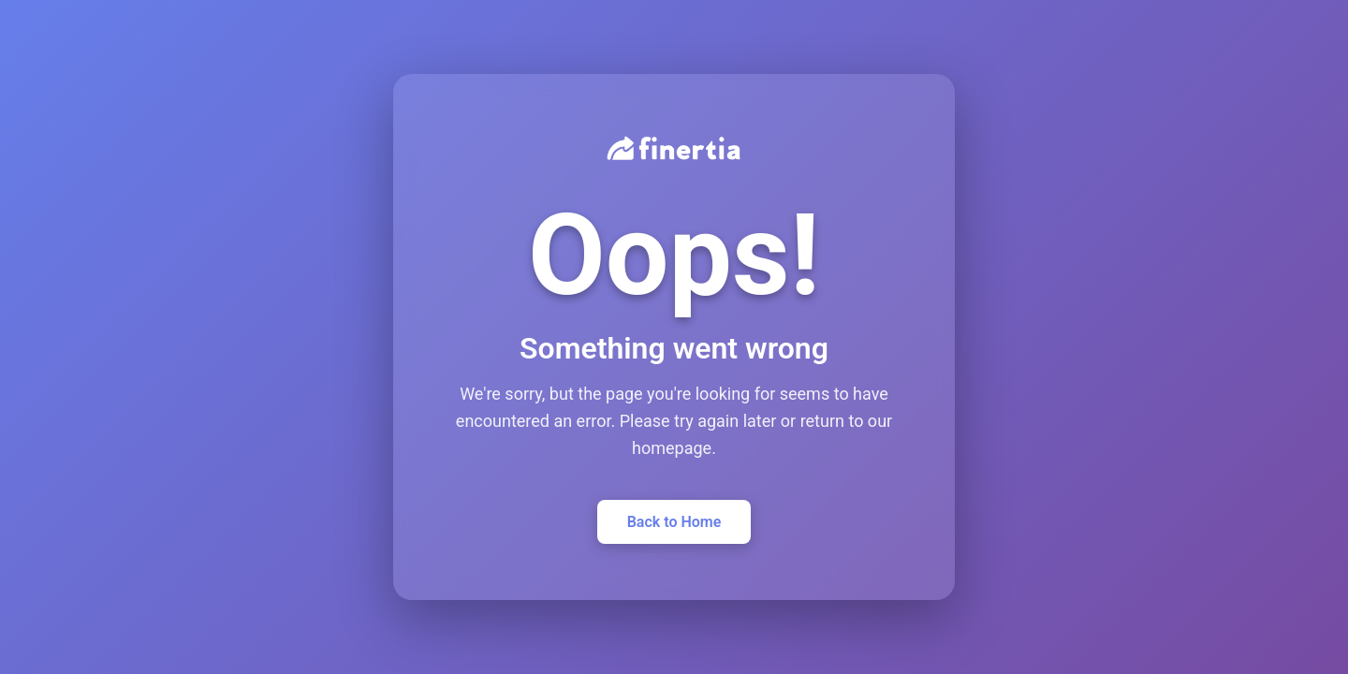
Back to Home (674, 522)
